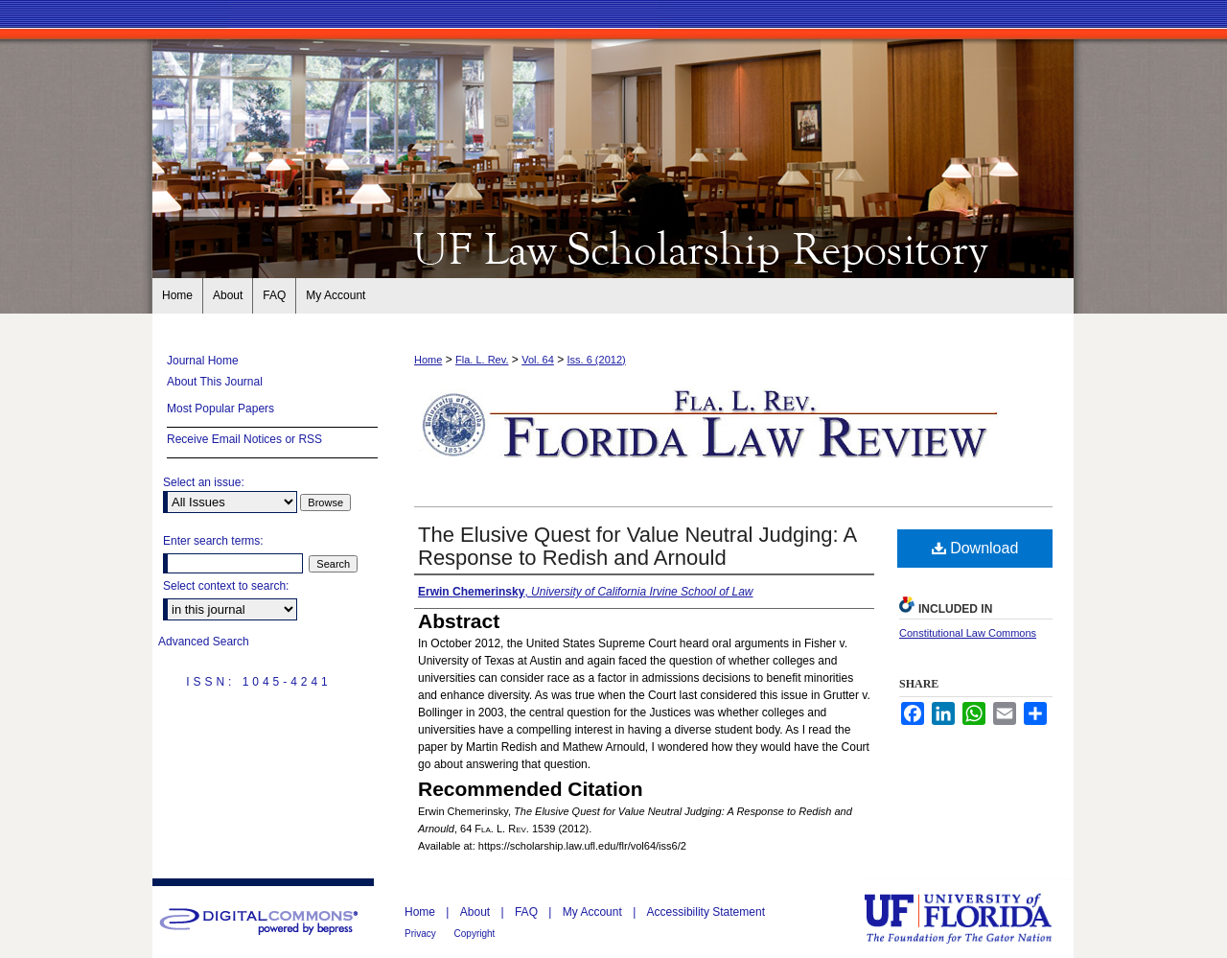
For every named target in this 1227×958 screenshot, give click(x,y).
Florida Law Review (613, 247)
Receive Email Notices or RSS (244, 439)
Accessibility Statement (706, 912)
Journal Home (203, 360)
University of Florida (972, 918)
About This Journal (215, 381)
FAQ (528, 912)
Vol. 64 (537, 359)
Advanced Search (203, 641)
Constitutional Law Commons (967, 633)
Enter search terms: (213, 541)
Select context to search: (226, 586)
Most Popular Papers (220, 408)
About (477, 912)
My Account (594, 912)
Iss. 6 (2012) (596, 359)
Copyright (475, 933)
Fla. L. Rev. (481, 359)
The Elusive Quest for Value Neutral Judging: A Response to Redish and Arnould (637, 546)
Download (975, 548)
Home (428, 359)
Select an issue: (203, 482)
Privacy (422, 933)
